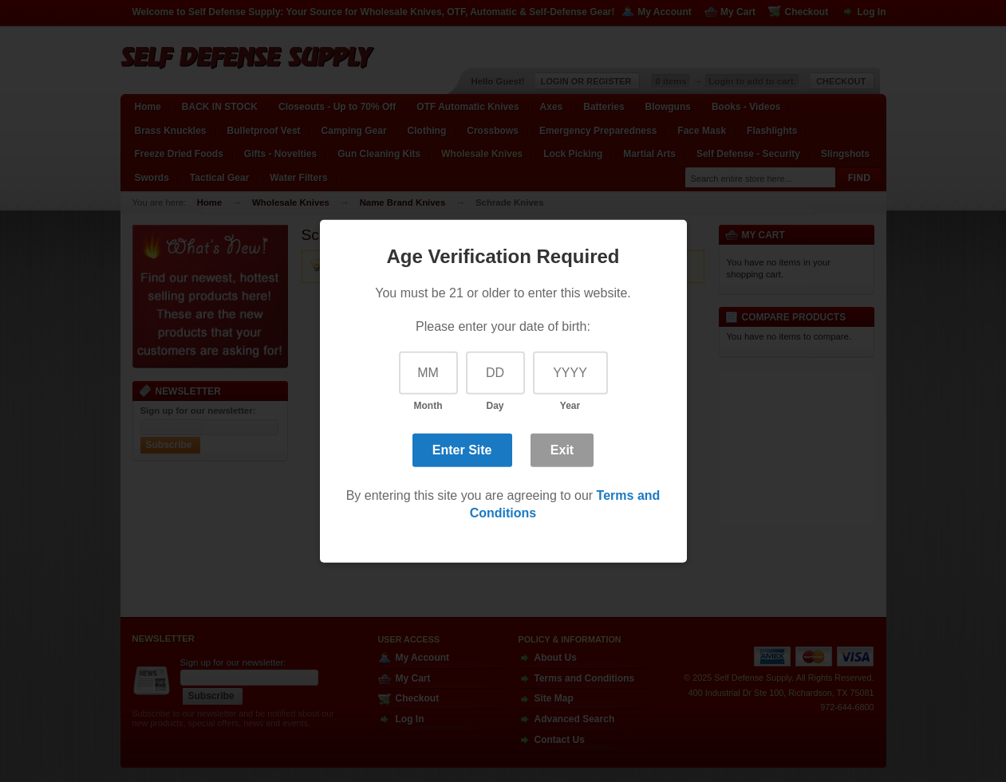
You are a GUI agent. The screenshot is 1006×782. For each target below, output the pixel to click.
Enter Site (462, 450)
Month (428, 405)
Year (570, 405)
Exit (562, 450)
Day (494, 405)
